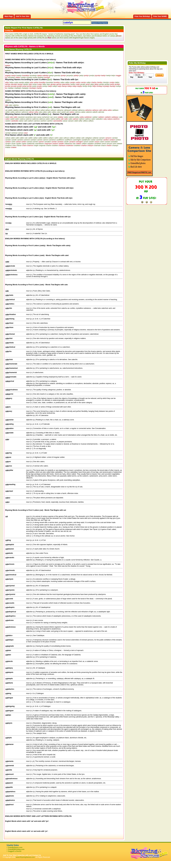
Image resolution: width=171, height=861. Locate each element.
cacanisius (29, 117)
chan (14, 145)
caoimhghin (77, 140)
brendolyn (49, 82)
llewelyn (41, 77)
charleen (55, 145)
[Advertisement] (36, 152)
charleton (77, 145)
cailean (7, 138)
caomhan (99, 140)
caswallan (114, 142)
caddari (95, 117)
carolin (66, 142)
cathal (42, 110)
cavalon (8, 144)
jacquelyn (69, 75)
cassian (107, 142)
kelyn (113, 75)
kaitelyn (8, 70)
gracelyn (57, 75)
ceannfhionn (39, 144)
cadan (66, 117)
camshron (52, 140)
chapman (42, 145)
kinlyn (90, 86)
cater (10, 105)
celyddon (90, 144)
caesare (71, 121)
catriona (77, 112)
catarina (22, 110)
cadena (22, 119)
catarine (28, 110)
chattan (7, 147)
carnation (47, 142)
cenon (104, 144)
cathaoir (53, 110)
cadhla (57, 119)
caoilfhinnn (60, 140)
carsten (91, 142)
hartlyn (72, 84)
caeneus (37, 121)
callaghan (88, 138)
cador (93, 119)
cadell (12, 119)
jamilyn (101, 84)
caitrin (56, 138)
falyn (48, 84)
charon (103, 145)
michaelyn (11, 77)
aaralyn (21, 82)
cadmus (88, 119)
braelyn (19, 75)
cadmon (82, 119)
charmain (97, 145)
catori (59, 112)
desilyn (25, 84)
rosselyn (29, 77)
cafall (76, 121)
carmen (35, 142)
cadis (70, 119)
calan (61, 138)
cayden (18, 144)
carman (29, 142)
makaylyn (25, 88)
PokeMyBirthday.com (16, 849)
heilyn (11, 82)
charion (48, 145)
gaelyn (51, 75)
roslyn (16, 82)
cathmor (18, 112)
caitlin (40, 138)
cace (35, 117)
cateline (8, 100)
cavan (13, 144)
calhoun (66, 138)
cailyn (62, 82)
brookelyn (33, 75)
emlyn (35, 84)
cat (6, 110)
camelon (20, 140)
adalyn (27, 82)
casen (102, 142)
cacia (55, 117)
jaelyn (81, 75)
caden (17, 119)
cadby (77, 117)
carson (85, 142)
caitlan (35, 138)
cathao (47, 110)
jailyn (92, 84)
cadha (52, 119)
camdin (14, 140)
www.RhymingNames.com (25, 857)
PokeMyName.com (15, 847)
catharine (60, 110)
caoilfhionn (68, 140)
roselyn (23, 77)
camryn (20, 133)
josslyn (45, 86)
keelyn (108, 75)
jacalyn (82, 84)
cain (26, 138)
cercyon (109, 144)
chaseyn (115, 145)
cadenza (42, 119)
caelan (21, 121)
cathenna (81, 110)
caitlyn (67, 82)
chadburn (8, 145)
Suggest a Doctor (14, 851)
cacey (39, 117)
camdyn (8, 133)
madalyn (11, 88)
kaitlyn (55, 86)
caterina (16, 105)
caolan (93, 140)
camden (8, 140)
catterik (95, 112)
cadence (28, 119)
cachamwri (45, 117)
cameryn (14, 133)
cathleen (115, 110)
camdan (115, 138)
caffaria (90, 121)
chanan (19, 145)
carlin (13, 142)
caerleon (43, 121)
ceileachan (68, 144)
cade (120, 117)
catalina (15, 110)
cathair (37, 110)
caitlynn (51, 138)
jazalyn (107, 84)
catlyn (88, 82)
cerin (114, 144)
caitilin (30, 138)
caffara (85, 121)
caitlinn (45, 138)
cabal (7, 117)
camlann (33, 140)
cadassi (71, 117)
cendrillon (97, 144)
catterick (89, 112)
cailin (17, 138)
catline (54, 112)
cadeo (47, 119)
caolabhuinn (85, 140)
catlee (44, 112)
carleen (118, 140)
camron (45, 140)
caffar (80, 121)
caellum (30, 121)
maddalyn (17, 88)
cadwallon (99, 119)
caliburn (72, 138)
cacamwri (21, 117)
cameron (27, 140)
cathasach (67, 110)
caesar (65, 121)
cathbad (74, 110)
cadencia (35, 119)
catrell (63, 112)
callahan (95, 138)
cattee (83, 112)
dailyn (117, 82)
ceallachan (30, 144)
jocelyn (91, 75)
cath (32, 110)
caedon (7, 121)
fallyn (44, 84)
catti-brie (101, 112)
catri (67, 112)
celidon (84, 144)
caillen (22, 138)
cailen (13, 138)
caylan (24, 144)
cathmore (24, 112)
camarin (102, 138)
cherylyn (106, 82)
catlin (49, 112)
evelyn (35, 77)
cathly (12, 112)
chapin (36, 145)
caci (51, 117)
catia (40, 112)
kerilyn (85, 86)
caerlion (50, 121)
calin (83, 138)
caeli (25, 121)
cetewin (119, 144)
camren (39, 140)
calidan (78, 138)
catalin (10, 110)
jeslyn (34, 86)
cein (74, 144)
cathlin (7, 112)
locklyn (118, 86)
